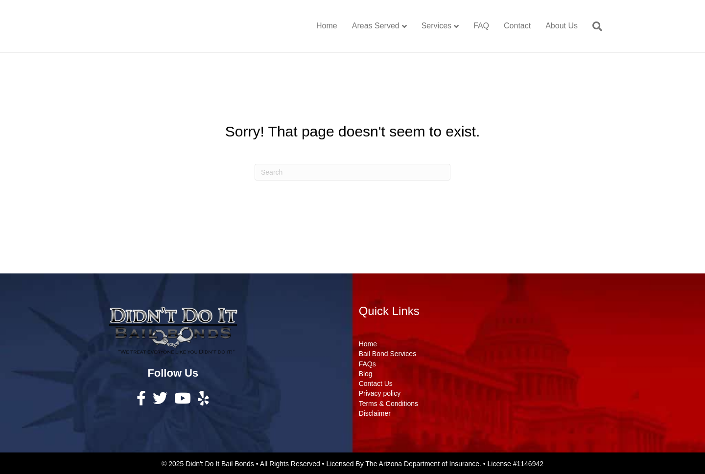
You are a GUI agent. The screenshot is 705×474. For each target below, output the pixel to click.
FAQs (367, 364)
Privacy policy (380, 393)
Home (326, 26)
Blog (366, 374)
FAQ (481, 26)
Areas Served (376, 26)
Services (436, 26)
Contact (517, 26)
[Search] (593, 26)
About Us (561, 26)
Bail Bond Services (388, 354)
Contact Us (376, 383)
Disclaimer (375, 413)
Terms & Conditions (388, 403)
